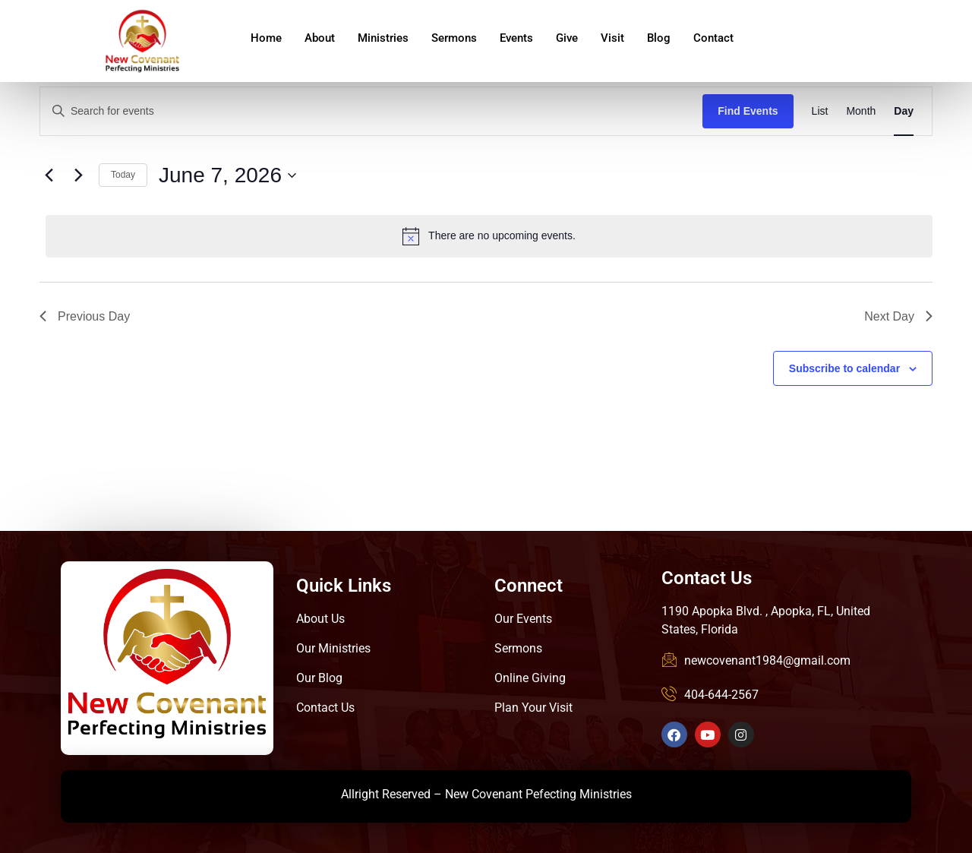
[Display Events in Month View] (861, 111)
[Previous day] (48, 175)
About (320, 38)
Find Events (748, 111)
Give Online (862, 45)
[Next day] (78, 175)
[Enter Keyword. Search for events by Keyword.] (371, 111)
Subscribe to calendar (844, 368)
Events (516, 38)
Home (266, 38)
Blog (659, 38)
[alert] (489, 236)
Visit (612, 38)
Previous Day (84, 316)
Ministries (383, 38)
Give (567, 38)
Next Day (898, 316)
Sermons (454, 38)
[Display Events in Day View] (904, 111)
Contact (713, 38)
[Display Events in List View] (820, 111)
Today (123, 174)
